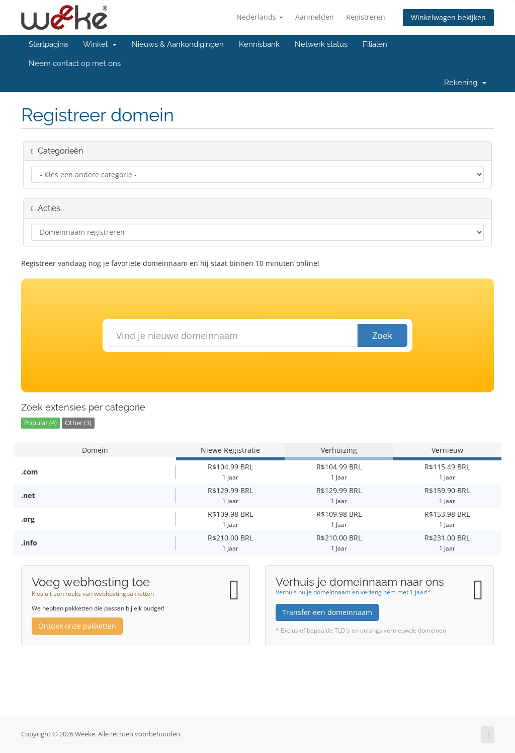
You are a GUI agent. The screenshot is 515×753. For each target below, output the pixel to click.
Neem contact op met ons (75, 63)
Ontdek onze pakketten (77, 626)
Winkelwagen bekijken (448, 17)
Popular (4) (40, 423)
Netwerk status (321, 44)
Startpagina (48, 44)
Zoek (382, 335)
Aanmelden (314, 17)
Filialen (375, 44)
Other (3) (78, 423)
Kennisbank (259, 44)
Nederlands (259, 17)
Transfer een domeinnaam (327, 612)
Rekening (465, 82)
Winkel (100, 44)
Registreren (365, 17)
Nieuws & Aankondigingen (178, 44)
